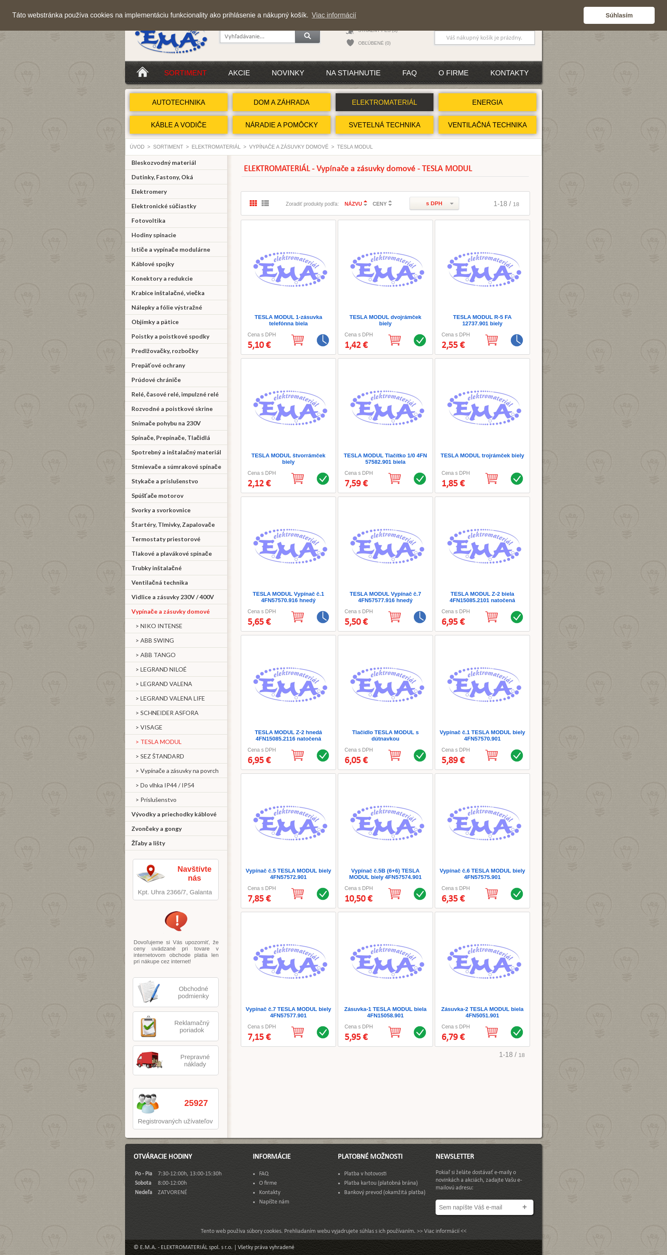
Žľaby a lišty (148, 843)
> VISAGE (146, 727)
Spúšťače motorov (157, 495)
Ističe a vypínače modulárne (170, 249)
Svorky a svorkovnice (161, 510)
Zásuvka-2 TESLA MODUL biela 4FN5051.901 (482, 1012)
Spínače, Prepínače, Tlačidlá (170, 437)
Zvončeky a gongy (156, 828)
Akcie (239, 73)
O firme (454, 73)
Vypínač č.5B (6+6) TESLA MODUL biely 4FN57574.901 (385, 873)
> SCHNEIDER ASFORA (165, 712)
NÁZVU (353, 204)
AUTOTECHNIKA (178, 102)
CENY (380, 204)
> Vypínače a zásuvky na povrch (175, 770)
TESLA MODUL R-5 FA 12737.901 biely (482, 320)
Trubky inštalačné (156, 567)
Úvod (137, 147)
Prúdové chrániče (156, 379)
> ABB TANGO (153, 654)
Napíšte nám (274, 1202)
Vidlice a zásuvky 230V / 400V (172, 596)
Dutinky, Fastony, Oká (162, 177)
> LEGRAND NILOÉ (159, 669)
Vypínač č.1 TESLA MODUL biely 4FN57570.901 (482, 735)
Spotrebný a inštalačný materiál (176, 452)
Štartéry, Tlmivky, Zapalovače (173, 524)
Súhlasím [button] (619, 15)
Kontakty (509, 73)
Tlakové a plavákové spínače (171, 553)
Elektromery (149, 191)
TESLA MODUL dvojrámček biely (385, 320)
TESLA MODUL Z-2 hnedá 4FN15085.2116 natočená (288, 735)
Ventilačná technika (159, 582)
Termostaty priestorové (165, 539)
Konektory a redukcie (162, 278)
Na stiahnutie (353, 73)
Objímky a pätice (155, 321)
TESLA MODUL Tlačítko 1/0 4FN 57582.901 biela (385, 458)
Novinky (288, 73)
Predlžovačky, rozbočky (164, 350)
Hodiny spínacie (153, 234)
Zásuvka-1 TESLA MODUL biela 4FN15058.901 (385, 1012)
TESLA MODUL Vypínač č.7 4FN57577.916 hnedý (385, 597)
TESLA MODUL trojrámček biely (482, 455)
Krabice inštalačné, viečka (168, 292)
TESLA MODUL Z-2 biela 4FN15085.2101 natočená (482, 597)
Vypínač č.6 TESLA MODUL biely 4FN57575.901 (482, 873)
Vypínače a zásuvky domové (289, 147)
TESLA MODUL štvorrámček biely (288, 458)
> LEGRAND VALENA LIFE (168, 698)
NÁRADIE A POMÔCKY (281, 125)
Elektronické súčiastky (163, 206)
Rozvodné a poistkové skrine (172, 408)
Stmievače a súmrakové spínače (176, 466)
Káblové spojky (152, 263)
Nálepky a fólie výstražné (166, 307)
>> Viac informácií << (442, 1231)
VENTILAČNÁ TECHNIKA (487, 125)
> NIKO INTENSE (156, 625)
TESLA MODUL (355, 147)
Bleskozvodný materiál (163, 162)
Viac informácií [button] (334, 15)
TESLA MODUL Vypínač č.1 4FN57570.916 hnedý (288, 597)
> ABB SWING (152, 640)
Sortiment (185, 73)
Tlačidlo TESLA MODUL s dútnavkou (385, 735)
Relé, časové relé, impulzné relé (175, 394)
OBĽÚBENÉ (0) (374, 43)
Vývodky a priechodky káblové (174, 814)
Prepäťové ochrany (158, 365)
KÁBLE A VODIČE (179, 125)
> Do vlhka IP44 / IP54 (162, 785)
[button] (575, 15)
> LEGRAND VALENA (161, 683)
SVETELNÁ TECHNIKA (385, 125)
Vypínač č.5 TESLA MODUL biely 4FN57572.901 (288, 873)
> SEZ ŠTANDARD (157, 756)
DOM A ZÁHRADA (282, 102)
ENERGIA (487, 102)
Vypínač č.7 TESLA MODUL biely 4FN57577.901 (288, 1012)
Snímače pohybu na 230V (166, 423)
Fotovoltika (148, 220)
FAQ (409, 73)
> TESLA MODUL (156, 741)
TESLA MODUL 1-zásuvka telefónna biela (288, 320)
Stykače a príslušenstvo (164, 481)
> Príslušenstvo (154, 799)
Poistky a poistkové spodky (170, 336)
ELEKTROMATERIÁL (384, 102)
